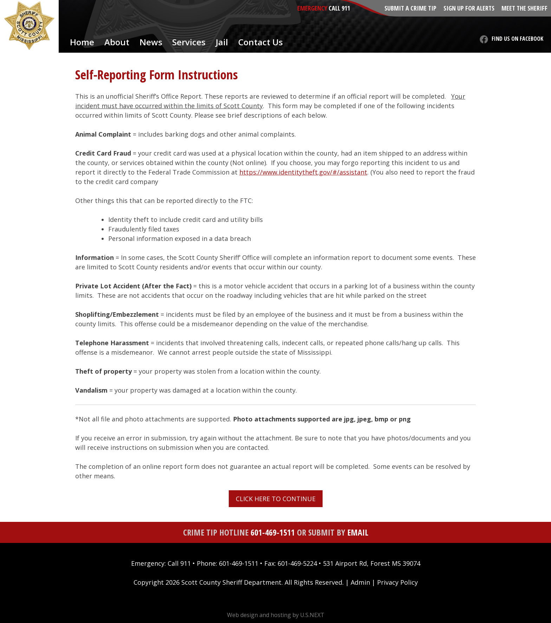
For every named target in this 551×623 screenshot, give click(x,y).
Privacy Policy (397, 582)
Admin (360, 582)
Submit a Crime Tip (410, 8)
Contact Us (260, 42)
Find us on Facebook (517, 38)
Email (357, 532)
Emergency (312, 8)
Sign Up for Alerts (468, 8)
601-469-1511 (273, 532)
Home (82, 42)
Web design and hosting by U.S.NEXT (275, 615)
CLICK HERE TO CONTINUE (276, 498)
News (151, 42)
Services (189, 42)
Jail (222, 42)
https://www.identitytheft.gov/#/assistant (303, 172)
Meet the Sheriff (524, 8)
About (116, 42)
